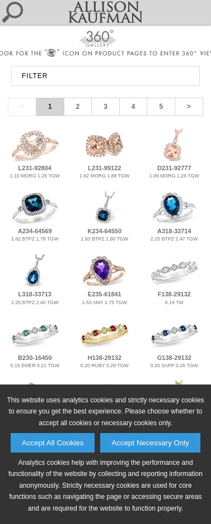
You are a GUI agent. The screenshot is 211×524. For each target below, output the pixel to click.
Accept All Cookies (52, 443)
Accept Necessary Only (150, 443)
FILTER (35, 76)
